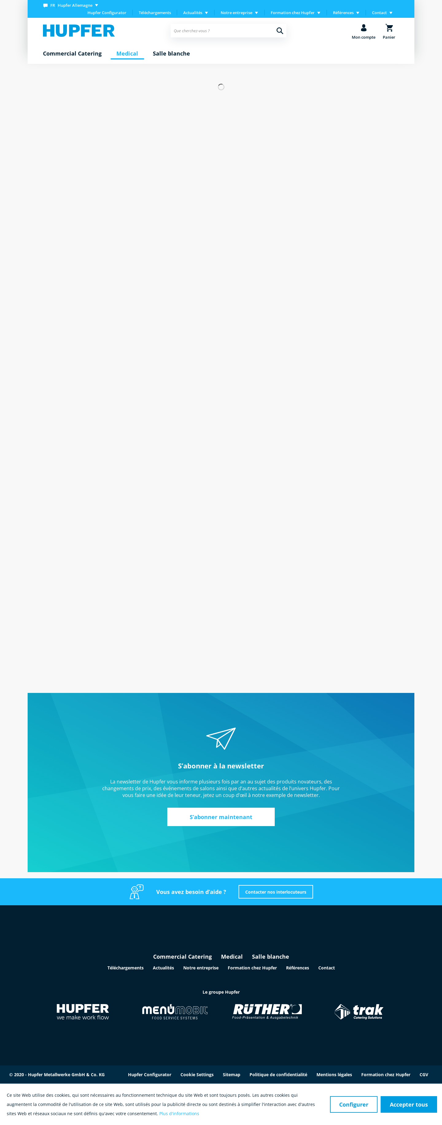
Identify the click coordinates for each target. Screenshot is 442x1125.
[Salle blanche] (171, 54)
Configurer (353, 1104)
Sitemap (231, 1074)
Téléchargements (155, 12)
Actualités (163, 968)
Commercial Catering (182, 956)
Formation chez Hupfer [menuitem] (293, 12)
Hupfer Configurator (106, 12)
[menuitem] (72, 5)
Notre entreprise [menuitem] (236, 12)
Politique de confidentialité (278, 1074)
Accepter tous (409, 1104)
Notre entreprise (201, 968)
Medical (232, 956)
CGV (424, 1074)
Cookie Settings (197, 1074)
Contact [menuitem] (379, 12)
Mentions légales (334, 1074)
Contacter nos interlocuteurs (275, 892)
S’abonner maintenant (221, 817)
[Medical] (127, 54)
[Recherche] (279, 30)
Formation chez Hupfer (252, 968)
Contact (326, 968)
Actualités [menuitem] (192, 12)
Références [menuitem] (343, 12)
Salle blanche (270, 956)
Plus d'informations (179, 1113)
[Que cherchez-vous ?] (228, 30)
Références (297, 968)
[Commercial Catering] (72, 54)
